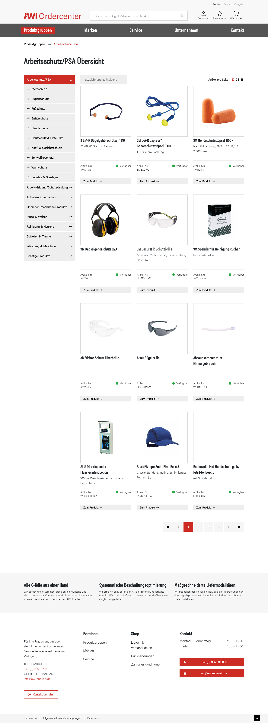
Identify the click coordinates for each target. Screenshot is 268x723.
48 (241, 79)
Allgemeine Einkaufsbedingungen (62, 717)
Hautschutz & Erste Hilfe (47, 138)
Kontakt (237, 30)
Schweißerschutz (42, 157)
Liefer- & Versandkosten (141, 645)
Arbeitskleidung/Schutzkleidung (47, 187)
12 (233, 79)
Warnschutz (39, 167)
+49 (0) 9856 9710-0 (36, 669)
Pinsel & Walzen (37, 216)
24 (237, 79)
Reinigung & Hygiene (40, 226)
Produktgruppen (38, 30)
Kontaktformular (43, 694)
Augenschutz (40, 99)
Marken (90, 30)
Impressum (30, 717)
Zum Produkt (92, 181)
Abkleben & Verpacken (41, 197)
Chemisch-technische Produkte (47, 207)
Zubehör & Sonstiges (44, 177)
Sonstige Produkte (38, 256)
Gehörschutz (39, 118)
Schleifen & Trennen (40, 236)
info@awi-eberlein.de (37, 678)
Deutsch (217, 4)
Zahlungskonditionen (146, 664)
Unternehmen (186, 30)
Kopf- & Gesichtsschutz (46, 148)
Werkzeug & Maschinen (42, 246)
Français (238, 4)
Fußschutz (38, 108)
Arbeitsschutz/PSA (66, 44)
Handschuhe (39, 128)
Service (135, 30)
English (227, 4)
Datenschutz (94, 717)
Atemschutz (39, 89)
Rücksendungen (142, 655)
